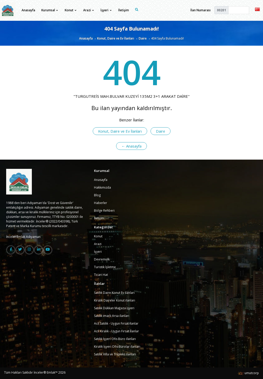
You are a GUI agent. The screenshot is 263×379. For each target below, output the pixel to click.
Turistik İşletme (105, 267)
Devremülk (102, 259)
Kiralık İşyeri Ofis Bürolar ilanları (117, 346)
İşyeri (98, 251)
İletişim (123, 10)
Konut (98, 236)
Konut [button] (70, 10)
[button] (257, 9)
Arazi (97, 244)
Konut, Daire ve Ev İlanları (115, 38)
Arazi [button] (88, 10)
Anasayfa (28, 10)
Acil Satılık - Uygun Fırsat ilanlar (116, 323)
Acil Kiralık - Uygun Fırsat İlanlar (116, 331)
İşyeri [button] (105, 10)
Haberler (100, 203)
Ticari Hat (101, 275)
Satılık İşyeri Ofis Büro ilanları (115, 339)
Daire (143, 38)
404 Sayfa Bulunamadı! (131, 28)
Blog (97, 195)
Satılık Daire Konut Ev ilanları (114, 292)
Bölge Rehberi (104, 210)
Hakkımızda (102, 187)
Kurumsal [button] (49, 10)
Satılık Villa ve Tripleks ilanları (115, 354)
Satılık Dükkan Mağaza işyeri (114, 308)
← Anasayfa (131, 146)
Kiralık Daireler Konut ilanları (114, 300)
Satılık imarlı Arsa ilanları (111, 316)
